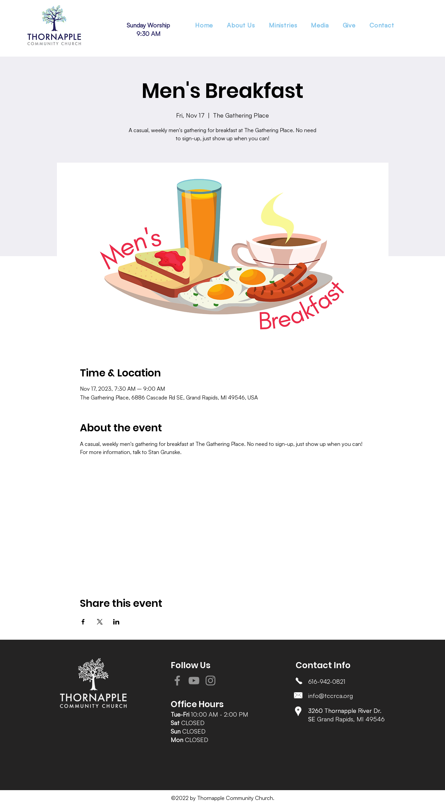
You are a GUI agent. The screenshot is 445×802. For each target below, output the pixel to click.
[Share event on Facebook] (83, 621)
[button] (283, 25)
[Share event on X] (100, 621)
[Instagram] (210, 680)
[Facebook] (177, 680)
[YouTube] (193, 680)
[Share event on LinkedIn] (116, 621)
